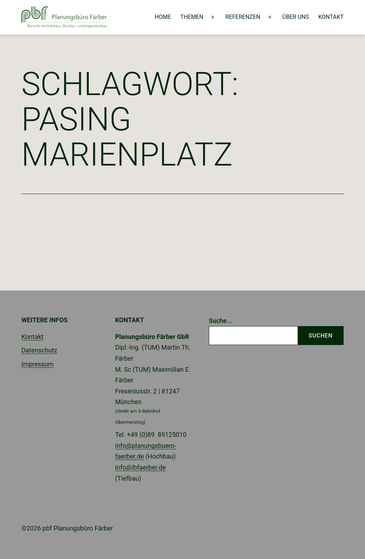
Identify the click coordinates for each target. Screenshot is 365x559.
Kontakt (331, 17)
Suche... (220, 320)
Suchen (321, 335)
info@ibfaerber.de (140, 467)
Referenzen (243, 17)
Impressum (37, 364)
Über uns (295, 17)
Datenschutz (39, 350)
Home (163, 17)
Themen (192, 17)
